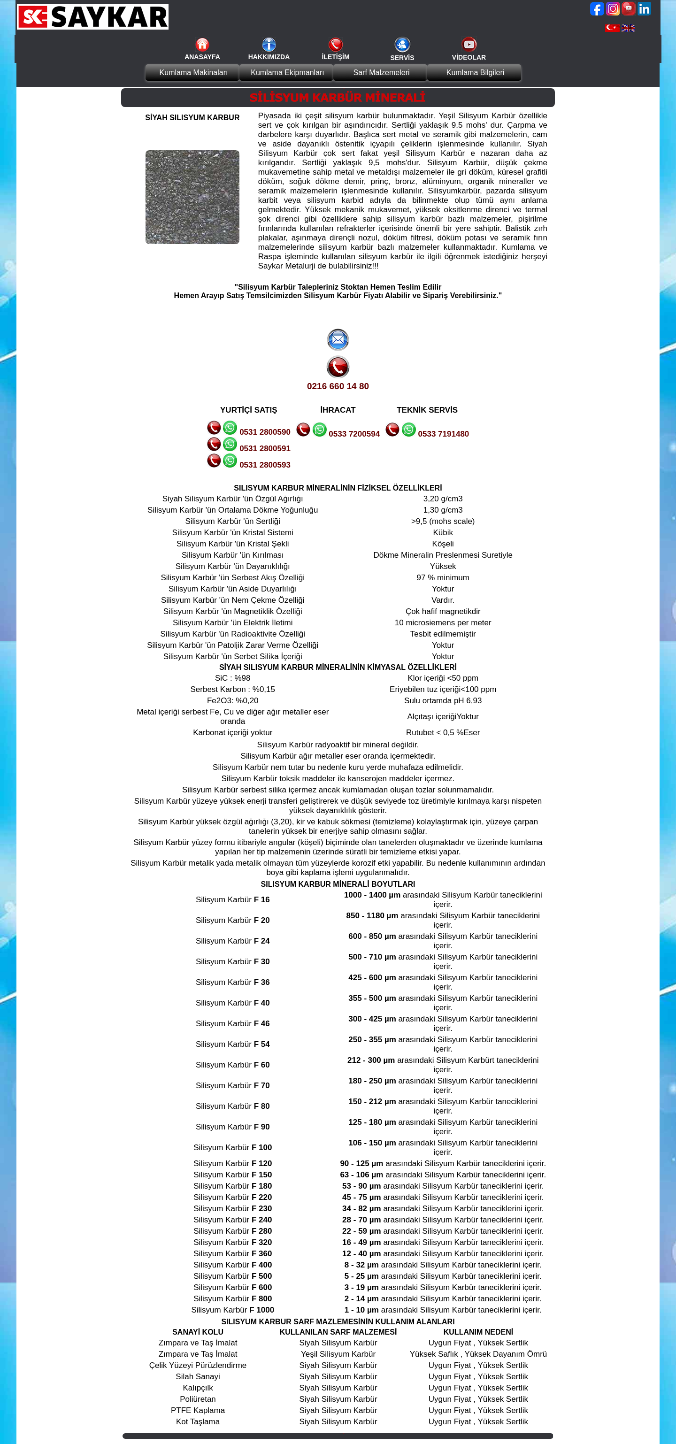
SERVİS (402, 57)
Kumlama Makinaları (194, 73)
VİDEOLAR (469, 57)
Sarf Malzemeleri (381, 73)
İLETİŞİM (335, 57)
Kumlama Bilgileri (475, 73)
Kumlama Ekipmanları (287, 73)
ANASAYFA (202, 57)
